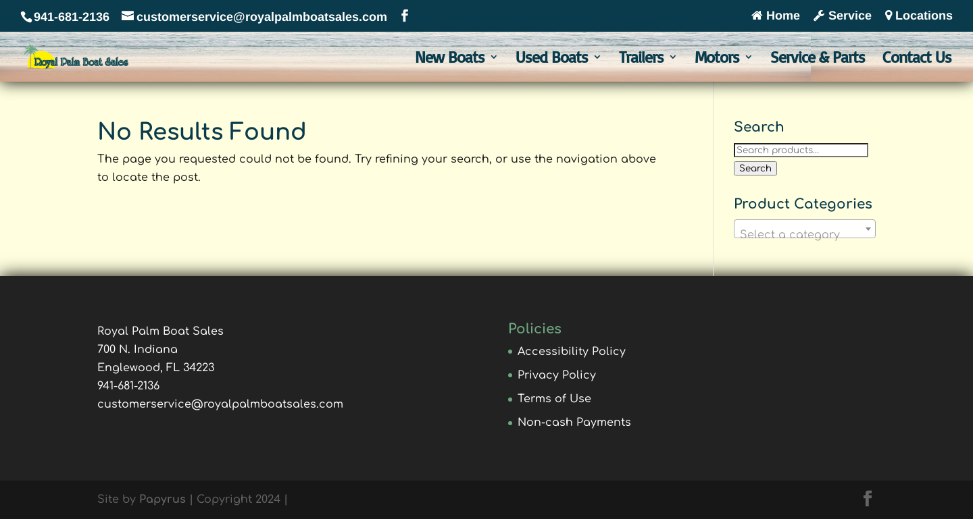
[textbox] (804, 235)
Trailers (641, 59)
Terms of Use (554, 399)
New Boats (449, 59)
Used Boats (552, 59)
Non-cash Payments (574, 422)
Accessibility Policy (572, 352)
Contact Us (916, 59)
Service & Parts (817, 59)
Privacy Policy (557, 375)
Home (775, 15)
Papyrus (162, 499)
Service (843, 15)
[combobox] (805, 228)
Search (755, 168)
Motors (717, 59)
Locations (919, 15)
